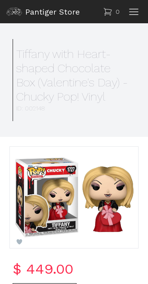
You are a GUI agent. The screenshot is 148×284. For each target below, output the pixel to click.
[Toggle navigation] (133, 12)
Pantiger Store (43, 11)
